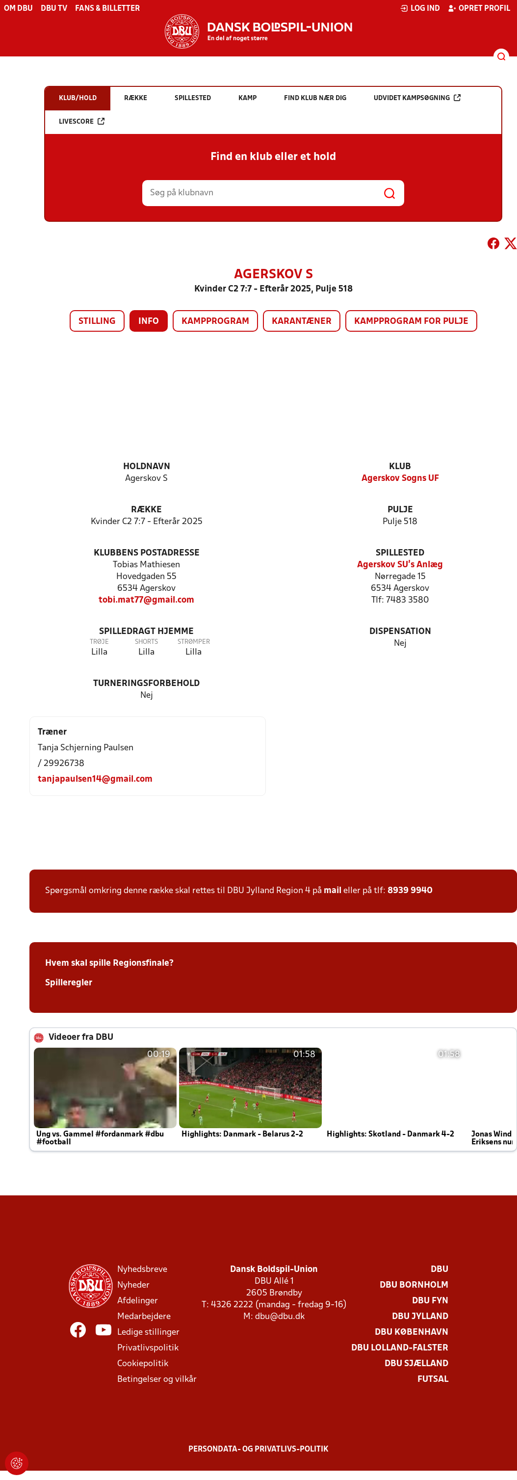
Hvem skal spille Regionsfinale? (109, 963)
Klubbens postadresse (147, 553)
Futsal (432, 1379)
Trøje (99, 642)
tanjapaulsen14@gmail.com (95, 779)
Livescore (81, 121)
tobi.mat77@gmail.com (146, 600)
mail (332, 891)
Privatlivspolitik (148, 1348)
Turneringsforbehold (146, 684)
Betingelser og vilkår (157, 1379)
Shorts (146, 642)
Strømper (194, 642)
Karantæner (302, 321)
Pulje (400, 510)
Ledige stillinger (148, 1332)
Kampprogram (215, 321)
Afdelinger (137, 1301)
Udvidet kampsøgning (417, 98)
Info (148, 321)
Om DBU (18, 8)
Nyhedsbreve (142, 1270)
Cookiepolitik (142, 1364)
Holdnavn (146, 467)
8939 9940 (410, 891)
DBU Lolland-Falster (399, 1348)
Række (146, 510)
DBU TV (54, 8)
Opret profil (479, 8)
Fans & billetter (107, 8)
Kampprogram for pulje (411, 321)
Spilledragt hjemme (146, 632)
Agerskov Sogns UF (400, 479)
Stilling (97, 321)
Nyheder (133, 1285)
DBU (439, 1270)
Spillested (400, 553)
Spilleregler (68, 983)
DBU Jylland (420, 1317)
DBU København (411, 1332)
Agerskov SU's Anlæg (400, 565)
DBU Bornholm (414, 1285)
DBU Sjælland (416, 1364)
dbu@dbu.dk (280, 1317)
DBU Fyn (430, 1301)
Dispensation (400, 632)
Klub (400, 467)
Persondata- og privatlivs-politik (258, 1449)
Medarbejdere (144, 1317)
